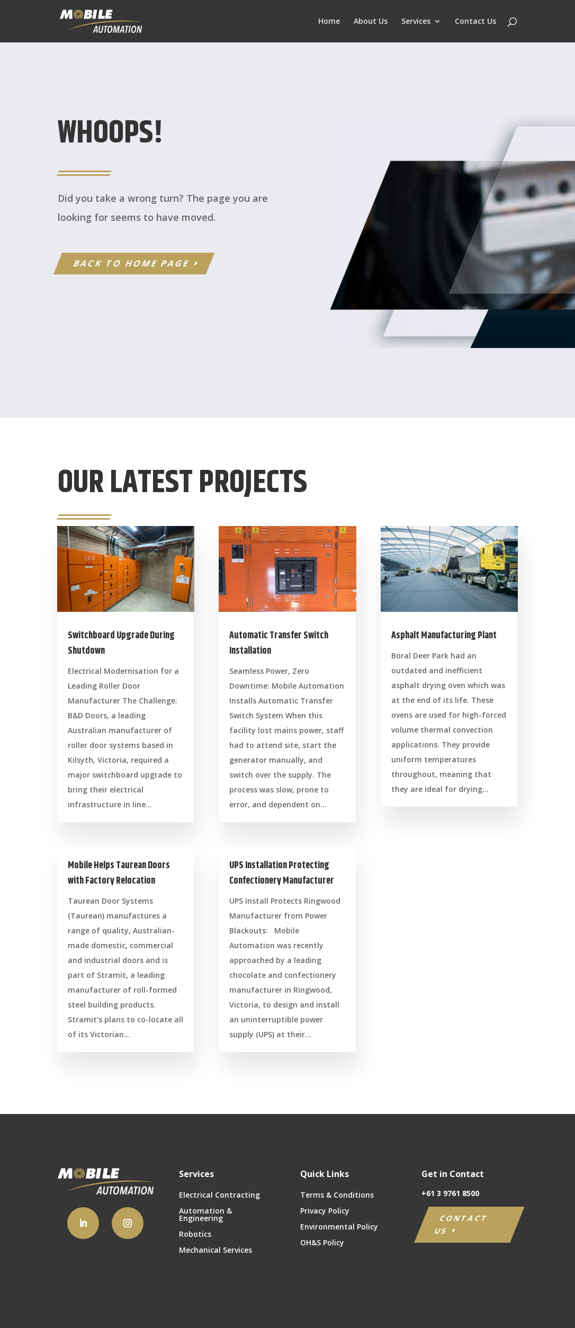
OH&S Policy (322, 1243)
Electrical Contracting (219, 1195)
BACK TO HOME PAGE (131, 263)
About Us (371, 21)
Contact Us (475, 21)
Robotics (195, 1235)
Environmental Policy (339, 1227)
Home (329, 21)
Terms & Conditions (337, 1195)
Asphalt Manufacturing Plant (444, 635)
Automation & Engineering (205, 1215)
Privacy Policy (324, 1211)
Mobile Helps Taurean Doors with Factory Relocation (119, 873)
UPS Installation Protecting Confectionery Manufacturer (281, 873)
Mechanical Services (215, 1250)
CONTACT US (461, 1224)
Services (415, 21)
